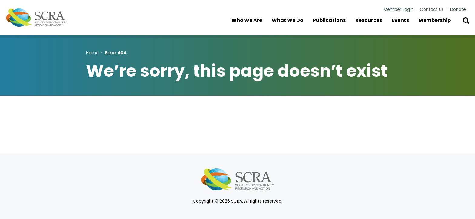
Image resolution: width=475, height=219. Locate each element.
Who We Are (249, 24)
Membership (438, 24)
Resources (371, 24)
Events (403, 24)
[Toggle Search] (466, 24)
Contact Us (432, 9)
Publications (332, 24)
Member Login (399, 9)
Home (92, 53)
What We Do (290, 24)
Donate (458, 9)
